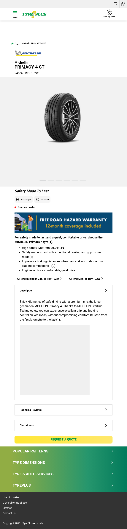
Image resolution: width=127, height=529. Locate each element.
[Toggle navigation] (15, 14)
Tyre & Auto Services (63, 474)
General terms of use (15, 502)
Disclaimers (63, 425)
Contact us (9, 513)
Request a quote (63, 439)
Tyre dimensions (63, 462)
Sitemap (7, 507)
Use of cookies (11, 497)
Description (63, 290)
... (17, 43)
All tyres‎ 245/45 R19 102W (86, 278)
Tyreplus (63, 485)
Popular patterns (63, 451)
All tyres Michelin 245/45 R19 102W (39, 278)
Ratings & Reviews (63, 410)
